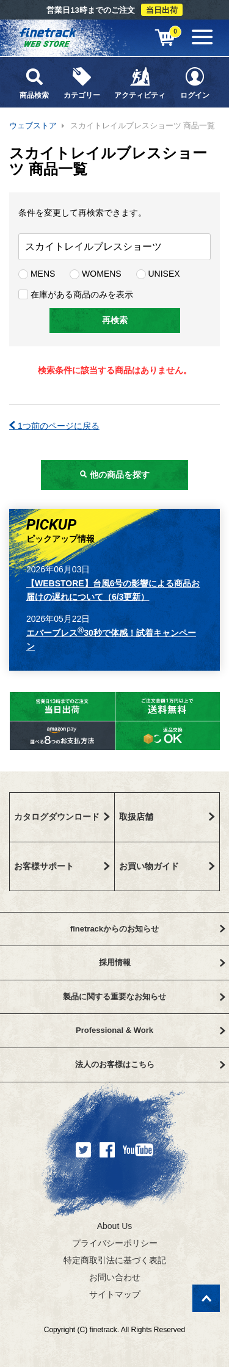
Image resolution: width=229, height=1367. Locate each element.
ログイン (195, 83)
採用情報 (162, 962)
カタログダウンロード (62, 817)
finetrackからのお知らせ (147, 928)
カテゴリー (81, 83)
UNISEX (158, 274)
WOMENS (95, 274)
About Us (115, 1226)
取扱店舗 (167, 817)
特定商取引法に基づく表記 (115, 1260)
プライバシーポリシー (115, 1243)
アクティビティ (140, 83)
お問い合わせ (114, 1277)
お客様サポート (62, 866)
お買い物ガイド (167, 866)
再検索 (115, 320)
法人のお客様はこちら (150, 1064)
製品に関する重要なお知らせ (144, 996)
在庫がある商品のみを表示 (75, 294)
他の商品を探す (114, 474)
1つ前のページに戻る (54, 426)
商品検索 (34, 83)
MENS (36, 274)
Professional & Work (150, 1030)
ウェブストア (33, 125)
